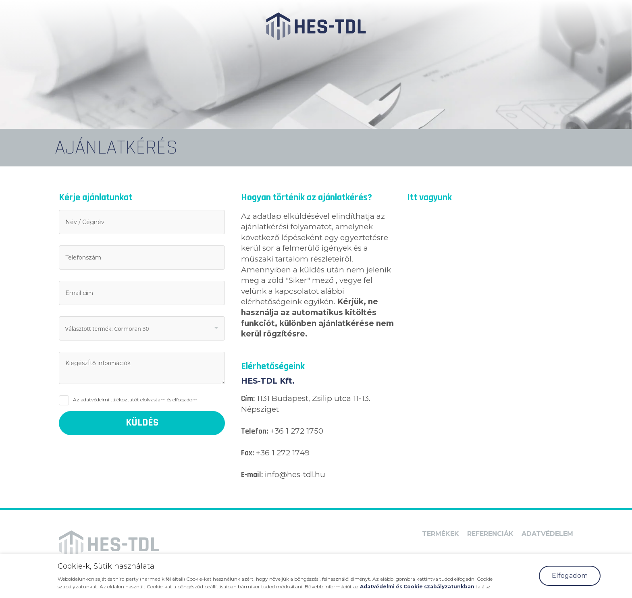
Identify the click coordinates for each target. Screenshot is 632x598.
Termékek (440, 534)
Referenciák (490, 534)
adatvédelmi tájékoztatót (110, 400)
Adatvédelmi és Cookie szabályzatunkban (418, 586)
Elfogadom (570, 575)
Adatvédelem (547, 534)
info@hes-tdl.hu (295, 474)
